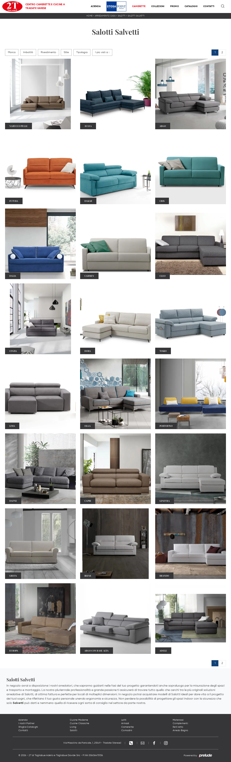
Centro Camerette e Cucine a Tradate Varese (45, 6)
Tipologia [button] (82, 52)
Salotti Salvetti (136, 16)
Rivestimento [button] (48, 52)
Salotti (122, 16)
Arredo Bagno (180, 730)
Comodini (126, 730)
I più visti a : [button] (102, 52)
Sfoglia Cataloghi (28, 727)
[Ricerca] (223, 6)
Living (73, 727)
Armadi (125, 723)
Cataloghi (191, 6)
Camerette (138, 6)
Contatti (208, 6)
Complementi (180, 723)
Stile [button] (66, 52)
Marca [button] (12, 52)
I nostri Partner (26, 723)
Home (89, 16)
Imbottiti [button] (28, 52)
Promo (174, 6)
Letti (123, 720)
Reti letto (178, 727)
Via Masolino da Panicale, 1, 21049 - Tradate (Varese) (92, 743)
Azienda (96, 6)
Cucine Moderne (79, 720)
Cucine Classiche (79, 723)
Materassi (178, 720)
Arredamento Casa (105, 16)
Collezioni (157, 6)
